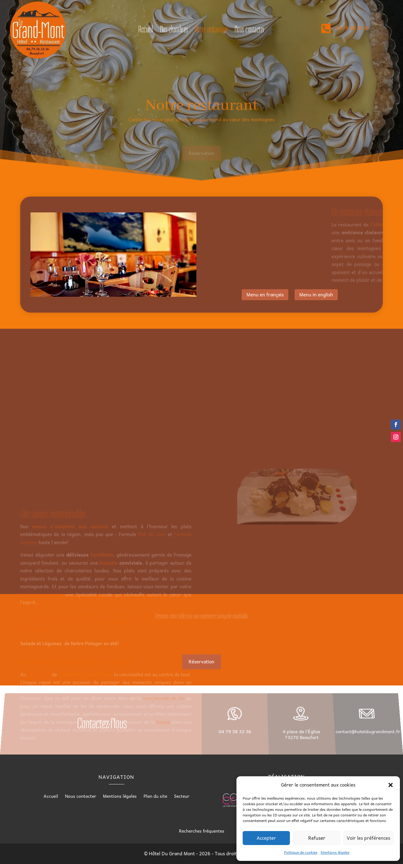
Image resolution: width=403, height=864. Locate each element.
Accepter (266, 838)
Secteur (181, 796)
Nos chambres (174, 30)
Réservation (201, 156)
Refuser (316, 838)
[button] (390, 785)
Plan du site (155, 796)
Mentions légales (335, 852)
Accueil (145, 30)
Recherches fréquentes (201, 830)
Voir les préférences (368, 838)
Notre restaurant (211, 30)
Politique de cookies (301, 852)
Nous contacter (250, 30)
